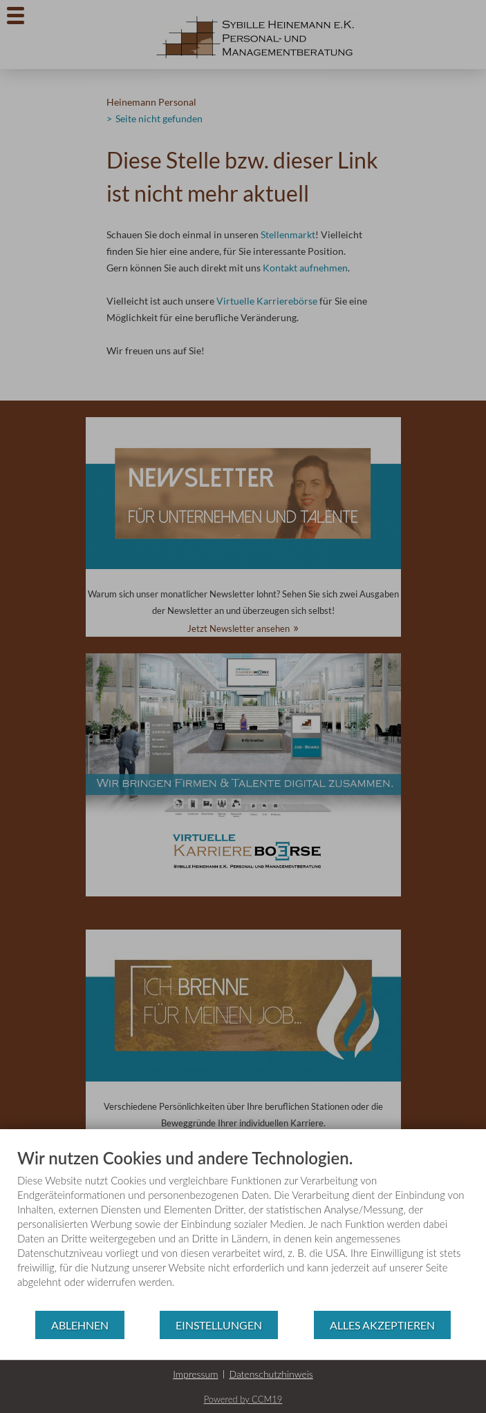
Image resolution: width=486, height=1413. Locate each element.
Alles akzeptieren (382, 1325)
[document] (243, 1228)
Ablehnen (80, 1325)
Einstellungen (219, 1325)
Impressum (195, 1374)
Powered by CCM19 (243, 1399)
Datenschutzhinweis (270, 1374)
